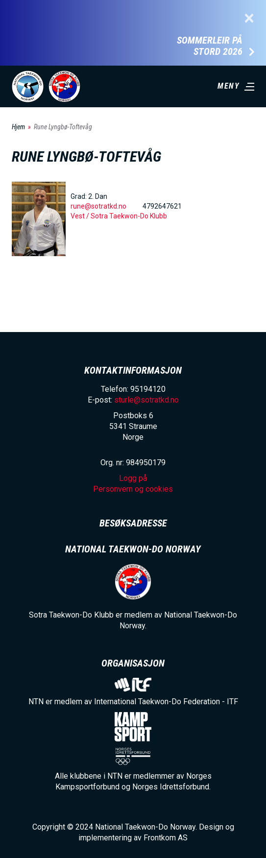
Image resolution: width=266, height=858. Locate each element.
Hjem (18, 127)
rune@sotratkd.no (98, 206)
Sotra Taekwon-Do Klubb (129, 216)
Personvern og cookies (133, 489)
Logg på (133, 478)
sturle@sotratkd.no (146, 400)
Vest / (81, 216)
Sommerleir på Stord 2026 (209, 46)
